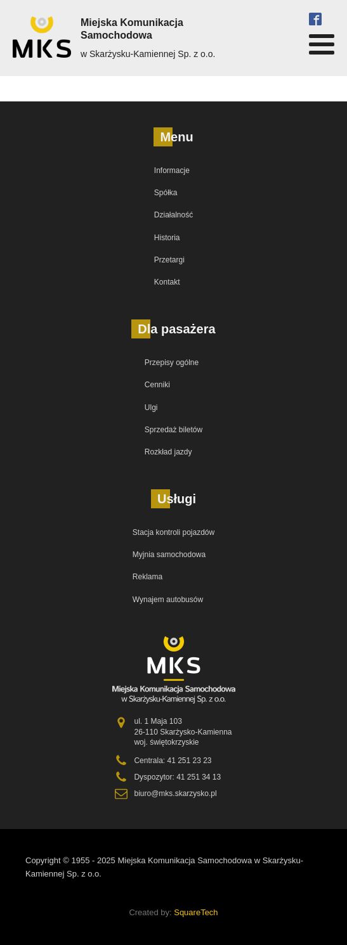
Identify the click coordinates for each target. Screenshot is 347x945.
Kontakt (167, 282)
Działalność (173, 214)
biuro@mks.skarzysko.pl (175, 793)
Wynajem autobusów (168, 599)
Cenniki (157, 384)
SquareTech (196, 912)
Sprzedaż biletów (173, 429)
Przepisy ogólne (172, 362)
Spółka (166, 192)
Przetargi (169, 259)
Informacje (172, 170)
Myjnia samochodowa (169, 554)
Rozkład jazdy (168, 451)
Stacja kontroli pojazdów (173, 532)
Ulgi (151, 407)
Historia (167, 237)
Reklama (147, 576)
